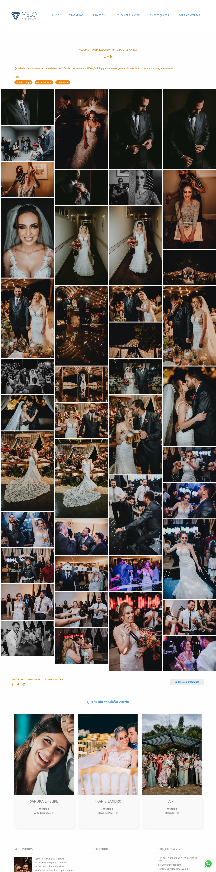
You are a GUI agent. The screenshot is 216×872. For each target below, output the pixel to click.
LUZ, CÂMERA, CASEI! (127, 15)
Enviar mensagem (171, 864)
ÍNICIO (56, 15)
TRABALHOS (76, 15)
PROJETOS (99, 15)
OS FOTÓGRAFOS (159, 15)
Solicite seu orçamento (187, 681)
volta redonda (44, 82)
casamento (63, 82)
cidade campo (23, 82)
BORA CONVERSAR (189, 15)
